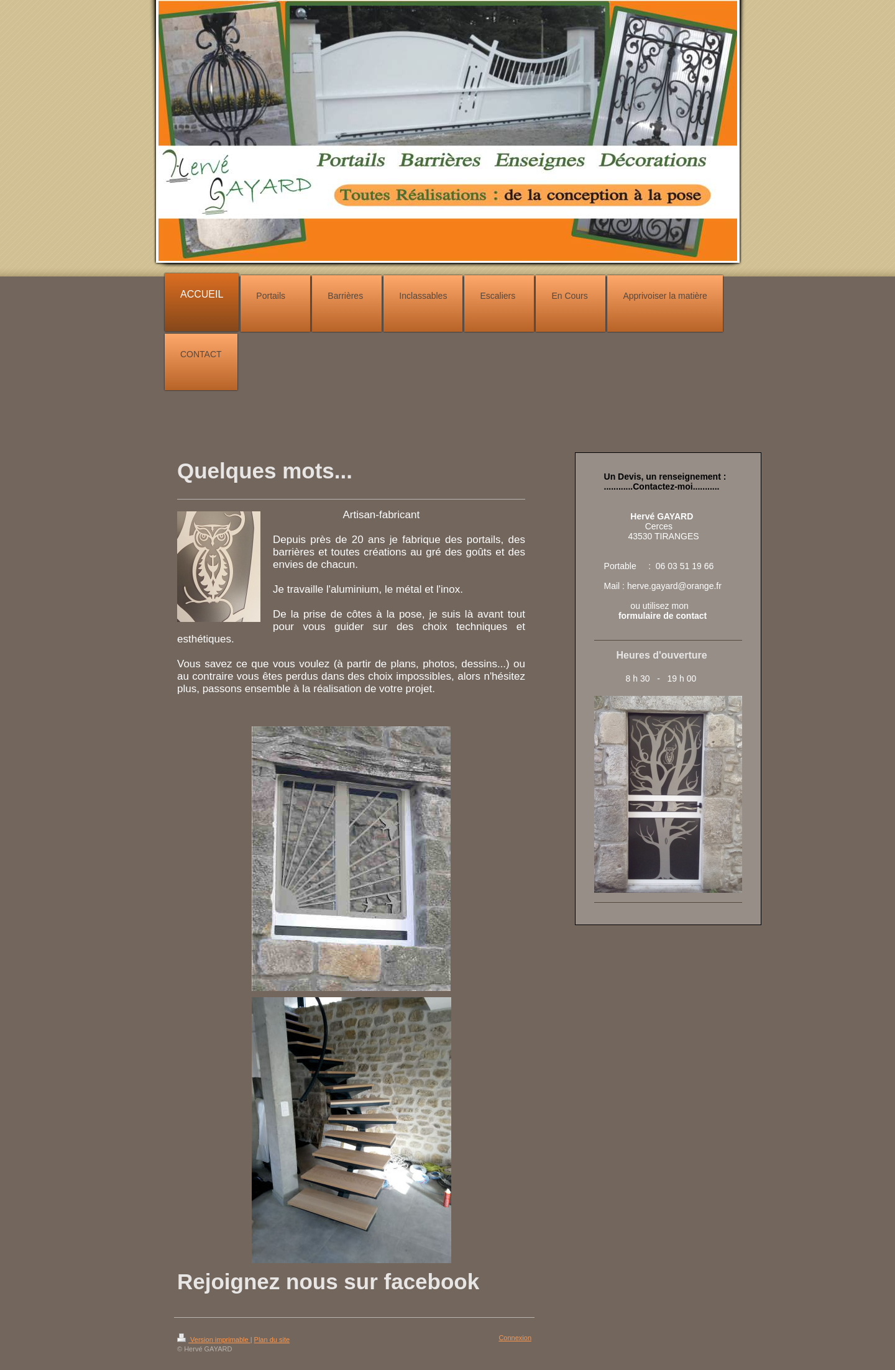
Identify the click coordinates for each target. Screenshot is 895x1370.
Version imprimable (213, 1339)
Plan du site (272, 1339)
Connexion (514, 1337)
